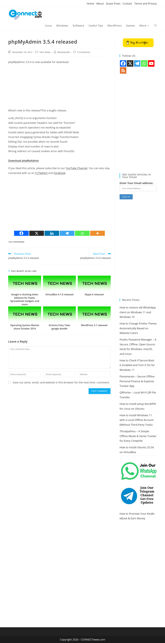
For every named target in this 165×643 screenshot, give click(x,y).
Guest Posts (113, 3)
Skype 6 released (94, 294)
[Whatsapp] (82, 233)
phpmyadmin (18, 242)
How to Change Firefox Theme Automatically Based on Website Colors (138, 328)
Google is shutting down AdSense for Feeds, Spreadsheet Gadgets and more (24, 299)
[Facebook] (21, 233)
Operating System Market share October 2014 (24, 327)
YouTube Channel (76, 168)
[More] (97, 233)
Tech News (45, 52)
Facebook (59, 173)
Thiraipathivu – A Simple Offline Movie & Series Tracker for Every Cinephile (138, 435)
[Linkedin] (52, 233)
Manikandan (63, 52)
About (100, 3)
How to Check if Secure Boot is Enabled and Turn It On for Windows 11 (137, 365)
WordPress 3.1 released (94, 325)
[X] (36, 233)
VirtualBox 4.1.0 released (59, 294)
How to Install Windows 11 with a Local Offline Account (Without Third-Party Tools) (137, 419)
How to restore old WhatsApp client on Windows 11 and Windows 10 (138, 312)
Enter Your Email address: (136, 183)
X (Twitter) (41, 173)
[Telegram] (67, 233)
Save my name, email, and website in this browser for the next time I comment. (61, 382)
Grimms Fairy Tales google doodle (59, 327)
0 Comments (83, 52)
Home (90, 3)
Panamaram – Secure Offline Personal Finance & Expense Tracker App (137, 381)
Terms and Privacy (145, 3)
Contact (127, 3)
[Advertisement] (59, 87)
